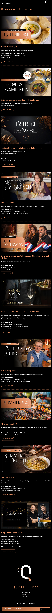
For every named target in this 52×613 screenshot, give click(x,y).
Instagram (31, 603)
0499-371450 (26, 596)
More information (8, 165)
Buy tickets (6, 332)
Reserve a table (8, 439)
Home (2, 3)
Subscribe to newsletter (13, 609)
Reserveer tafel (45, 610)
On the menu (7, 61)
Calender (8, 3)
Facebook (21, 603)
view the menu (7, 109)
